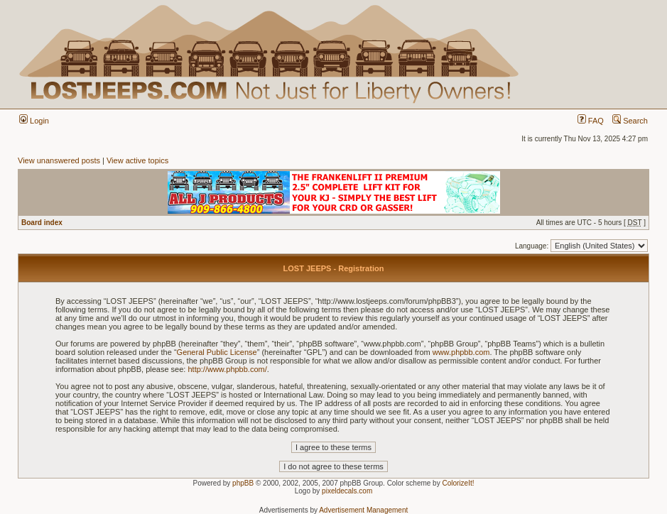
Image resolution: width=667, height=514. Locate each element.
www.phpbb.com (461, 352)
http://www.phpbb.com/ (227, 369)
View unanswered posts (59, 160)
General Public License (217, 352)
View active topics (137, 160)
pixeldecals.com (347, 491)
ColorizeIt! (458, 483)
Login (34, 120)
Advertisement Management (363, 510)
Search (630, 120)
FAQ (590, 120)
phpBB (243, 483)
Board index (42, 222)
